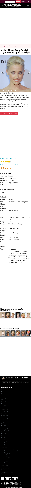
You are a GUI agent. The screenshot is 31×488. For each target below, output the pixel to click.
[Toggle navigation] (28, 5)
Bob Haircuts (4, 424)
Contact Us (4, 404)
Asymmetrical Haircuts (7, 432)
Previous (2, 73)
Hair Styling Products (6, 454)
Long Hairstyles (5, 422)
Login (28, 1)
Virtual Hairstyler (5, 468)
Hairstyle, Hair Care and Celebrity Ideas (11, 450)
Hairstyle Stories (5, 444)
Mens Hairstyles (5, 440)
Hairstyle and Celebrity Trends (8, 452)
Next (28, 73)
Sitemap (3, 394)
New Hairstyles (5, 412)
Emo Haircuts (4, 438)
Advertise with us (5, 400)
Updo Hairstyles (5, 428)
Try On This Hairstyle (9, 113)
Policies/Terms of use (6, 402)
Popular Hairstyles (5, 414)
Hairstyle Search (5, 442)
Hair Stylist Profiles (6, 460)
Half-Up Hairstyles (5, 430)
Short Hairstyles (5, 418)
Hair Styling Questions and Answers (10, 456)
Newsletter (4, 396)
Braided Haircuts (5, 434)
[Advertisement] (15, 26)
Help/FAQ (3, 406)
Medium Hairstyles (6, 420)
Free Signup (4, 474)
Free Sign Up (23, 1)
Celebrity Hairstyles (6, 416)
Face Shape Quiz (5, 470)
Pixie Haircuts (4, 426)
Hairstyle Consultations (7, 472)
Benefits (3, 392)
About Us (3, 390)
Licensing (3, 398)
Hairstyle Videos (5, 462)
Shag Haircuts (4, 436)
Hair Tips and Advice (6, 458)
